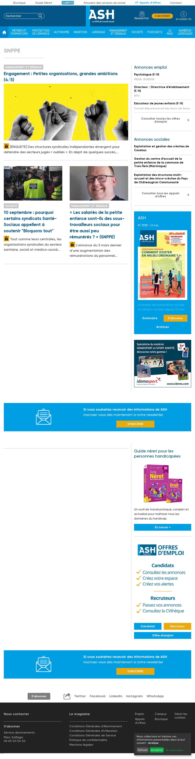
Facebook (97, 696)
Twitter (80, 696)
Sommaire (149, 318)
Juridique (98, 32)
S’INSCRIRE (135, 424)
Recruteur (177, 626)
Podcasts (154, 32)
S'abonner (162, 16)
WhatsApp (155, 696)
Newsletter (141, 18)
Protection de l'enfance (40, 32)
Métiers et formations (19, 32)
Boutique (19, 3)
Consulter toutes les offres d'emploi (160, 120)
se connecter (183, 19)
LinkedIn (115, 696)
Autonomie (61, 32)
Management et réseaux (118, 32)
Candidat (148, 626)
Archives (162, 327)
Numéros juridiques (185, 32)
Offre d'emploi (162, 635)
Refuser (143, 749)
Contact (176, 3)
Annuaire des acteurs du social (104, 3)
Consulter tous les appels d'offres (160, 194)
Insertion (80, 32)
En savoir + (163, 527)
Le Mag (170, 32)
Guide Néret (43, 3)
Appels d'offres (150, 2)
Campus (67, 3)
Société (137, 32)
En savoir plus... (175, 750)
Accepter (157, 749)
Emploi (139, 714)
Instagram (134, 696)
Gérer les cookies (180, 715)
